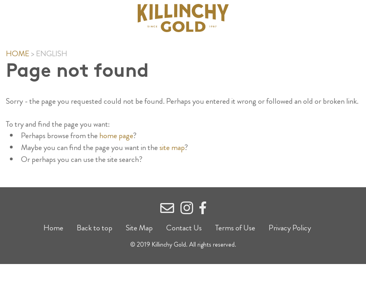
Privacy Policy (290, 228)
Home (17, 53)
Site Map (139, 228)
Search (312, 18)
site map (171, 147)
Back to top (94, 228)
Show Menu (52, 16)
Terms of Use (235, 228)
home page (116, 135)
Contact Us (184, 228)
